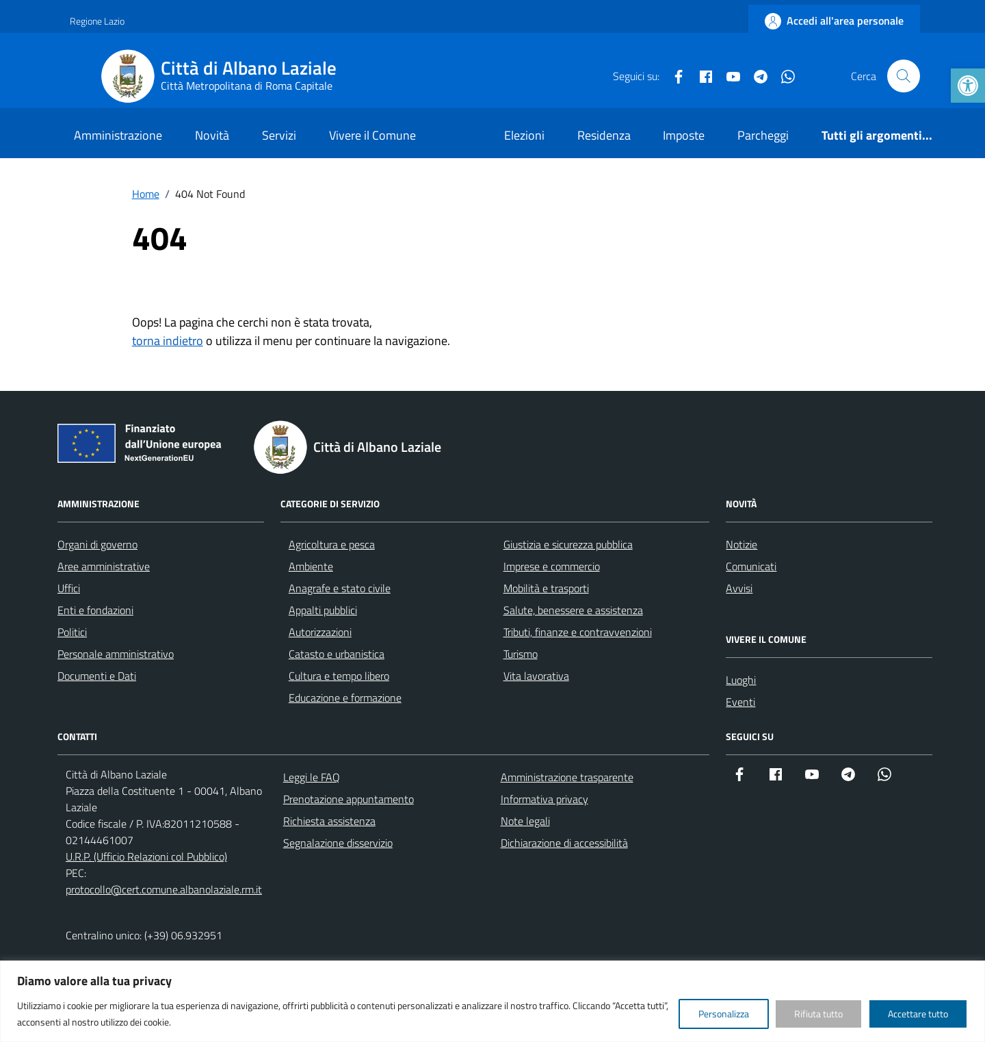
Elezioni (524, 135)
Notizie (741, 544)
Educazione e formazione (345, 697)
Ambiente (311, 566)
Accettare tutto (918, 1013)
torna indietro (167, 340)
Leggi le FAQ (311, 777)
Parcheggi (763, 135)
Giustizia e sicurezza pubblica (568, 544)
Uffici (68, 588)
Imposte (684, 135)
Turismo (520, 654)
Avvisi (739, 588)
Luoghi (741, 680)
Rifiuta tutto (818, 1013)
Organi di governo (97, 544)
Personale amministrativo (115, 654)
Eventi (740, 702)
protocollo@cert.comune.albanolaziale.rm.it (164, 889)
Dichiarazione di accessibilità (564, 843)
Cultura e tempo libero (339, 676)
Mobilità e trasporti (546, 588)
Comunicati (751, 566)
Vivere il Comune (372, 135)
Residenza (604, 135)
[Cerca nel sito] (903, 76)
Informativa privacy (544, 799)
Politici (72, 632)
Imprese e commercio (551, 566)
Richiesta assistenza (329, 821)
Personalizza (723, 1013)
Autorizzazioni (320, 632)
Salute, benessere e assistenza (573, 610)
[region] (492, 1001)
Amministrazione (118, 135)
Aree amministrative (103, 566)
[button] (968, 85)
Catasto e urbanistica (336, 654)
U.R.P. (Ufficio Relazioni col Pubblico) (146, 856)
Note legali (525, 821)
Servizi (279, 135)
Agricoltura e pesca (332, 544)
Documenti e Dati (96, 676)
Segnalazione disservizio (338, 843)
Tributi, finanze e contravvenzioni (577, 632)
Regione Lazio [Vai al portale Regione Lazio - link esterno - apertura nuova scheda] (97, 21)
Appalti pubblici (323, 610)
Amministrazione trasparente (567, 777)
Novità (212, 135)
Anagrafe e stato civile (340, 588)
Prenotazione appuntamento (348, 799)
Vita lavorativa (536, 676)
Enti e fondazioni (95, 610)
